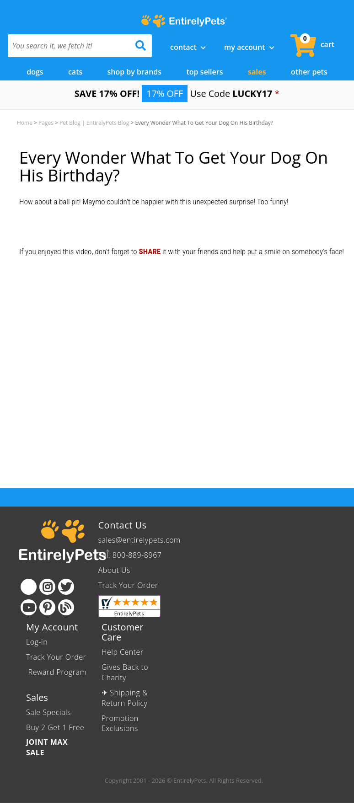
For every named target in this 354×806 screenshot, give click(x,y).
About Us (114, 570)
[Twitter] (66, 587)
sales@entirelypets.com (139, 540)
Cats (75, 72)
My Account (249, 47)
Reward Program (56, 672)
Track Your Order (128, 585)
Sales (257, 72)
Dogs (35, 72)
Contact (188, 47)
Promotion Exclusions (120, 723)
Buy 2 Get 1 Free (55, 727)
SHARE (150, 251)
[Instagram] (47, 587)
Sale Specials (48, 712)
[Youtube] (29, 607)
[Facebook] (29, 587)
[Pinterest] (47, 607)
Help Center (123, 652)
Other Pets (309, 72)
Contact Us (122, 525)
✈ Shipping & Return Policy (125, 698)
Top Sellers (204, 72)
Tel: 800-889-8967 (130, 555)
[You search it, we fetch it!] (69, 45)
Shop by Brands (134, 72)
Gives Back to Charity (125, 672)
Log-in (37, 642)
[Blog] (66, 607)
